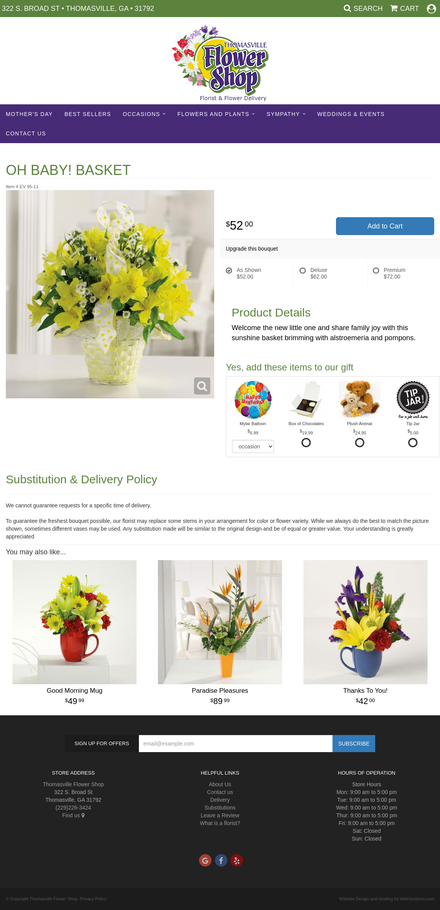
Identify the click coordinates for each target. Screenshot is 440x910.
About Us (220, 784)
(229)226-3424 (73, 807)
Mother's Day (29, 114)
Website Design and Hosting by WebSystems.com (386, 898)
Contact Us (26, 133)
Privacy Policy (93, 898)
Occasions (141, 114)
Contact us (220, 792)
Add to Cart (385, 226)
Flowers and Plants (213, 114)
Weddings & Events (351, 114)
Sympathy (283, 114)
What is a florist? (220, 823)
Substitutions (220, 807)
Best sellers (87, 114)
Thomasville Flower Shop (73, 784)
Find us (73, 815)
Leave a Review (220, 815)
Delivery (220, 800)
